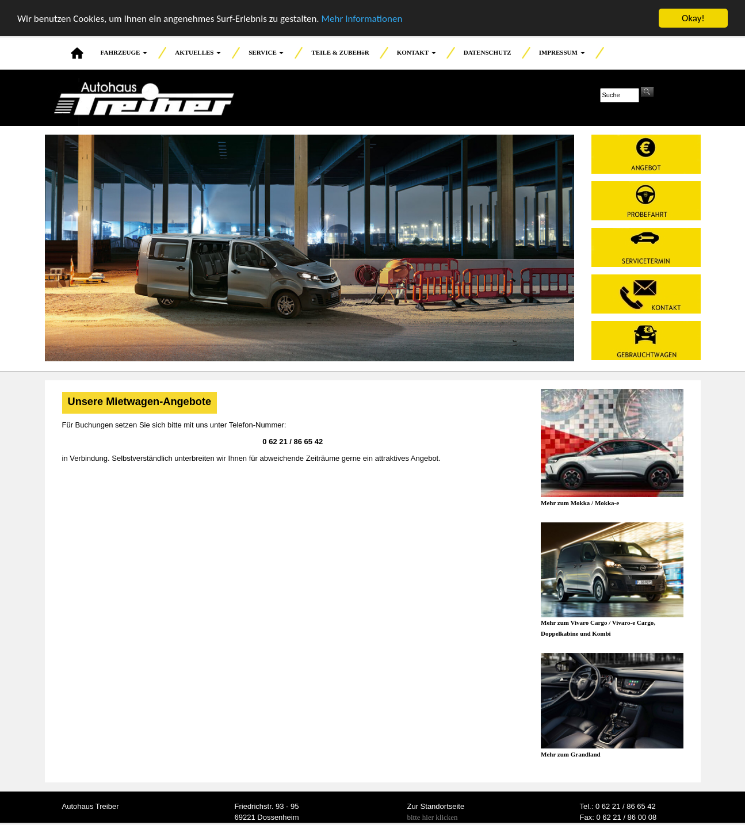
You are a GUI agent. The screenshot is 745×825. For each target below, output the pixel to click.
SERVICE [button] (266, 52)
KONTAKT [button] (416, 52)
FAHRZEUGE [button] (124, 52)
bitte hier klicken (432, 817)
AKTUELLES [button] (198, 52)
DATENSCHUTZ (487, 52)
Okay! (693, 18)
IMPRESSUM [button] (562, 52)
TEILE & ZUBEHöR (340, 52)
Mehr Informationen (361, 18)
